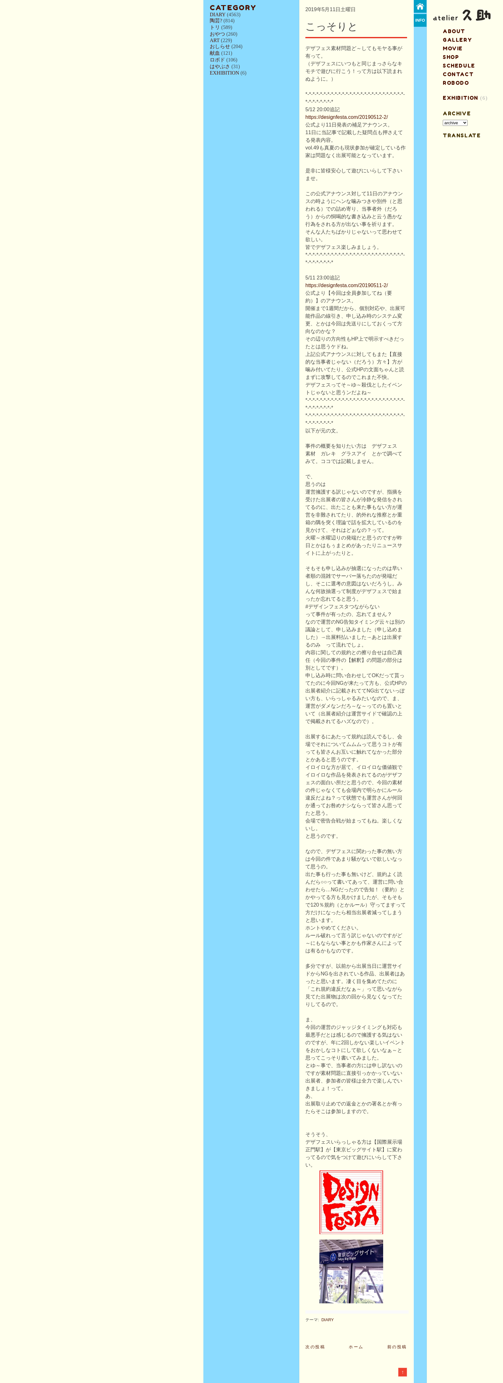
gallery (457, 40)
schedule (459, 65)
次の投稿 (315, 1346)
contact (458, 74)
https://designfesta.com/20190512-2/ (346, 117)
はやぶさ (220, 66)
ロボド (217, 59)
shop (451, 57)
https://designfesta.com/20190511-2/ (346, 285)
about (454, 31)
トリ (215, 27)
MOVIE (453, 48)
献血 (215, 53)
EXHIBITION (224, 73)
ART (215, 40)
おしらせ (220, 46)
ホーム (356, 1346)
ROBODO (456, 83)
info (420, 20)
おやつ (217, 34)
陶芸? (216, 20)
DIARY (218, 14)
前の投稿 (397, 1346)
